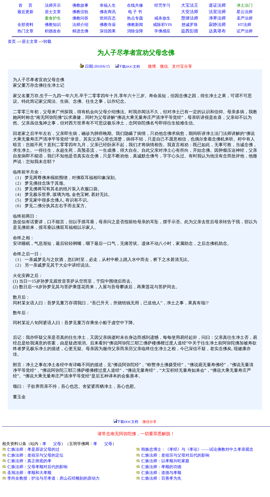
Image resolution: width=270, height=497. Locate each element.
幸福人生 (108, 5)
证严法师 (245, 31)
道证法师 (217, 5)
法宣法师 (217, 11)
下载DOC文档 (129, 67)
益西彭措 (189, 31)
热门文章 (25, 31)
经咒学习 (162, 5)
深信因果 (108, 31)
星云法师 (245, 12)
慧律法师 (189, 18)
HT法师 (244, 24)
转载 (47, 41)
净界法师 (217, 18)
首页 (12, 41)
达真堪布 (217, 31)
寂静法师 (217, 24)
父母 (57, 444)
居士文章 (30, 41)
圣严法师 (245, 18)
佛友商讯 (108, 12)
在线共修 (135, 5)
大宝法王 (189, 5)
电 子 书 (135, 12)
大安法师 (189, 11)
